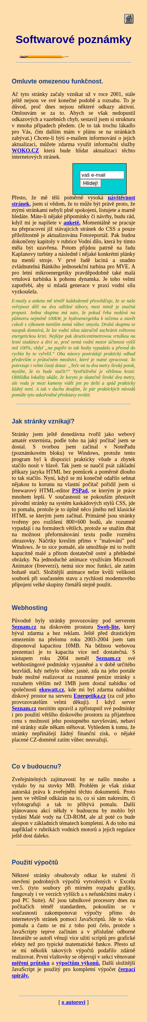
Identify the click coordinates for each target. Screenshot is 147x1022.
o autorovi (73, 1002)
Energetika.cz (90, 696)
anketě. (72, 223)
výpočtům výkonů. (78, 963)
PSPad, (80, 491)
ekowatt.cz (51, 690)
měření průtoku (30, 963)
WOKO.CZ (25, 151)
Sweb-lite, (108, 627)
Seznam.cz (24, 627)
